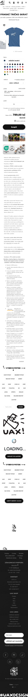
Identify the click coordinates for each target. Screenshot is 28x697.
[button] (23, 138)
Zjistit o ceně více (19, 121)
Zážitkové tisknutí (14, 617)
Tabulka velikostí (20, 79)
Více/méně (21, 361)
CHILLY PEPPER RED (12, 69)
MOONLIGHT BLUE (13, 10)
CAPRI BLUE (10, 67)
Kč (12, 687)
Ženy (14, 601)
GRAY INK (22, 64)
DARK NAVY (20, 64)
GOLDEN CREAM (5, 72)
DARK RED (15, 69)
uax (3, 6)
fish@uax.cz (16, 568)
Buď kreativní (14, 607)
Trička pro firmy (14, 621)
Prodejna (20, 556)
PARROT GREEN (22, 72)
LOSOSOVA (22, 67)
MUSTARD (7, 72)
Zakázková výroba (11, 558)
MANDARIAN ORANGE (20, 69)
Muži (14, 598)
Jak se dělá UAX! (10, 556)
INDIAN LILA (7, 69)
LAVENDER (17, 67)
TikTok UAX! (22, 655)
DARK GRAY (10, 64)
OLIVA (17, 72)
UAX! (11, 679)
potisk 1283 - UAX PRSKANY (17, 8)
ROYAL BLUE (7, 67)
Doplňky (14, 605)
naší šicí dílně (7, 249)
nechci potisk (22, 88)
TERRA (17, 69)
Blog (20, 558)
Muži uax (8, 6)
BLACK (15, 64)
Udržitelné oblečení (14, 615)
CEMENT (7, 64)
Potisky (7, 553)
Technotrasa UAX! (18, 661)
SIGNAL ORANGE (22, 69)
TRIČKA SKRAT (6, 8)
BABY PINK (20, 67)
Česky (11, 684)
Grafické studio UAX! (14, 624)
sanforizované (10, 294)
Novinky (21, 553)
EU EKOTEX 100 (21, 311)
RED (10, 69)
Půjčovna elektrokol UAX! (14, 626)
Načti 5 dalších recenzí (14, 501)
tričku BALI (9, 243)
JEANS (17, 64)
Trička (23, 6)
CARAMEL (10, 72)
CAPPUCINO (12, 72)
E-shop (14, 553)
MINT (7, 74)
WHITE (5, 64)
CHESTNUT (15, 72)
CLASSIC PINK (5, 69)
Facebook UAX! (5, 655)
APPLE (20, 72)
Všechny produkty (16, 6)
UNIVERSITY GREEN (5, 74)
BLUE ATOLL (12, 67)
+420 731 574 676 (15, 570)
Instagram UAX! (14, 655)
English (16, 684)
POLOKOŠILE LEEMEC (9, 241)
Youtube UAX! (9, 661)
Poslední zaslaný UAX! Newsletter (14, 645)
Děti (14, 603)
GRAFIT (12, 64)
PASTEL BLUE (15, 67)
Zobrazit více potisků (14, 456)
